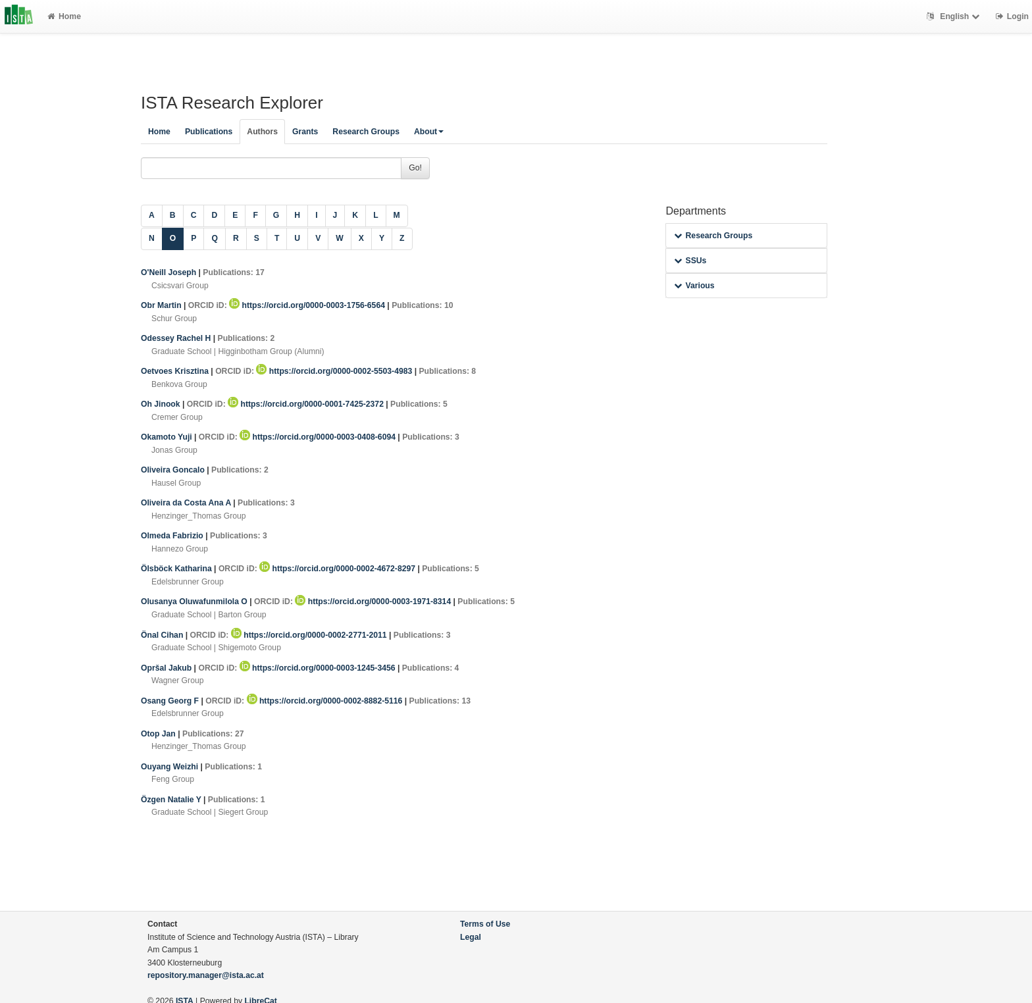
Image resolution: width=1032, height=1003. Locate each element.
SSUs (690, 260)
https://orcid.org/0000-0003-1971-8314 (374, 601)
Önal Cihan (163, 635)
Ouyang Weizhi (171, 766)
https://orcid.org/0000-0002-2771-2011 (310, 635)
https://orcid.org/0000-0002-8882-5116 (326, 701)
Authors (262, 131)
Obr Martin (162, 305)
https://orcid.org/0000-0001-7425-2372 (307, 404)
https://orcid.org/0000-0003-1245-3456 (319, 668)
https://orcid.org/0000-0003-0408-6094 (319, 437)
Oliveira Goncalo (174, 470)
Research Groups (366, 131)
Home (64, 16)
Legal (470, 937)
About (429, 131)
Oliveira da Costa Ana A (187, 502)
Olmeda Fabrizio (173, 535)
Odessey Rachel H (177, 338)
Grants (305, 131)
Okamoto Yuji (167, 437)
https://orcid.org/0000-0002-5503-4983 (335, 371)
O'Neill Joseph (170, 272)
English (955, 16)
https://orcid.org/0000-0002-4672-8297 (338, 568)
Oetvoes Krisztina (176, 371)
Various (694, 285)
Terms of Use (485, 924)
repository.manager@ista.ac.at (205, 975)
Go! (415, 167)
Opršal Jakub (167, 668)
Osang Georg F (171, 701)
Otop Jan (159, 733)
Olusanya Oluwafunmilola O (195, 601)
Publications (208, 131)
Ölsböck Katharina (177, 568)
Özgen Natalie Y (172, 799)
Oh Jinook (161, 404)
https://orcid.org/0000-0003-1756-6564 (308, 305)
